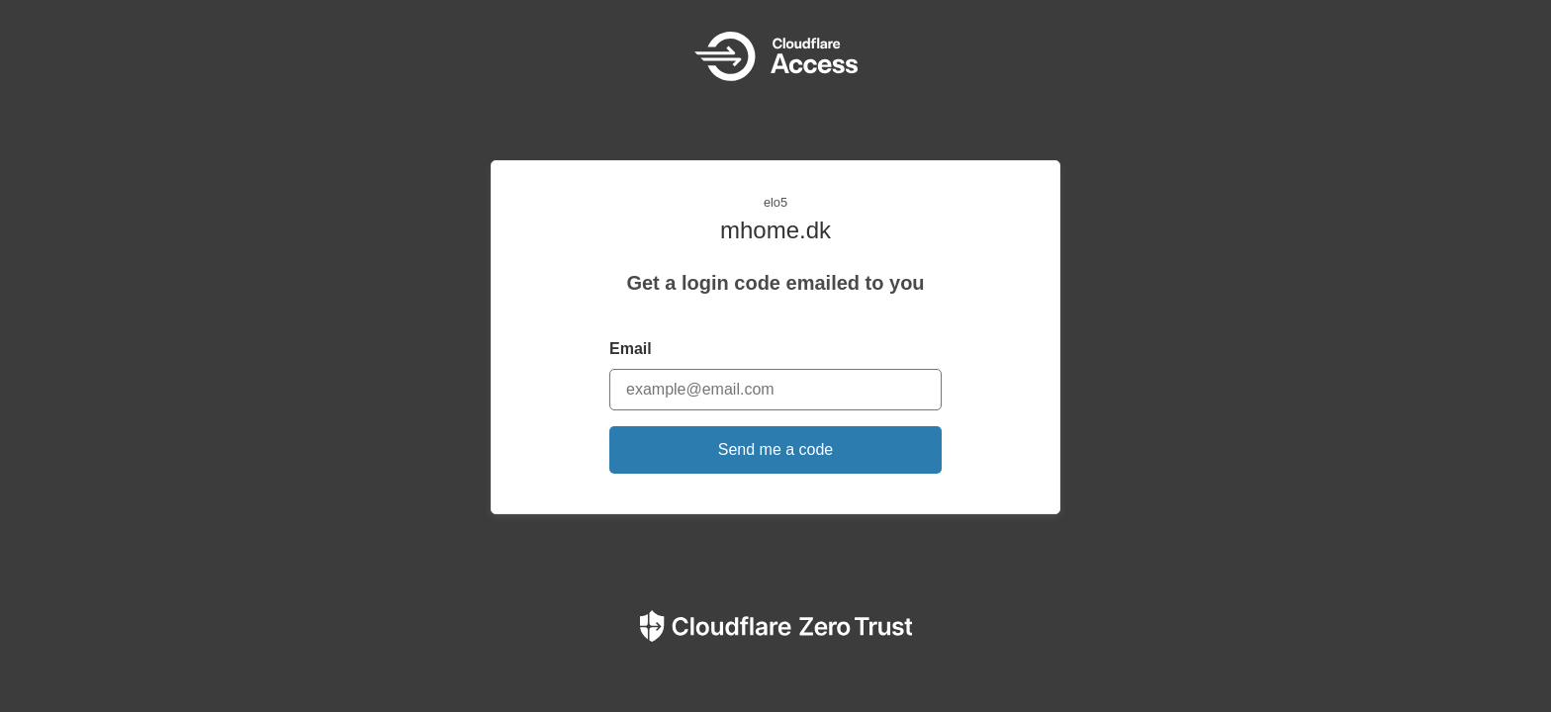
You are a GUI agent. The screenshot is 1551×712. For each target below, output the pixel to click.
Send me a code (776, 449)
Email (630, 348)
